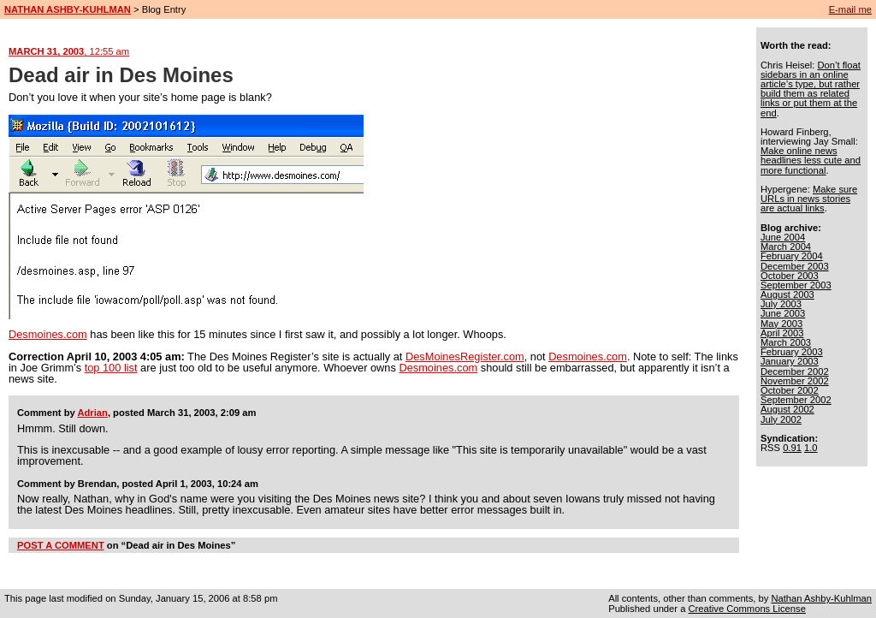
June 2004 (783, 237)
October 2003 (790, 275)
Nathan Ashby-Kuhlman (821, 598)
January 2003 (790, 361)
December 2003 (795, 266)
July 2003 (781, 304)
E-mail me (850, 9)
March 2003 (786, 342)
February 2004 (792, 256)
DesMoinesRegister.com (464, 356)
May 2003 (781, 323)
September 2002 (796, 400)
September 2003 (796, 285)
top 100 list (111, 367)
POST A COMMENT (60, 545)
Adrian (92, 412)
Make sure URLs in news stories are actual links (809, 198)
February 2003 (792, 352)
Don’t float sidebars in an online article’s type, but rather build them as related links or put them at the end (811, 89)
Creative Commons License (746, 608)
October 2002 (790, 390)
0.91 (792, 448)
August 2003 (787, 294)
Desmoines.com (48, 334)
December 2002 (795, 371)
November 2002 (795, 381)
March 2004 (786, 246)
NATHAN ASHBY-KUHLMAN (67, 9)
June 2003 (783, 313)
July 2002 (781, 419)
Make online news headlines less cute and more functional (811, 160)
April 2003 (782, 333)
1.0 (811, 448)
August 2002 (787, 409)
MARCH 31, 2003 (69, 51)
